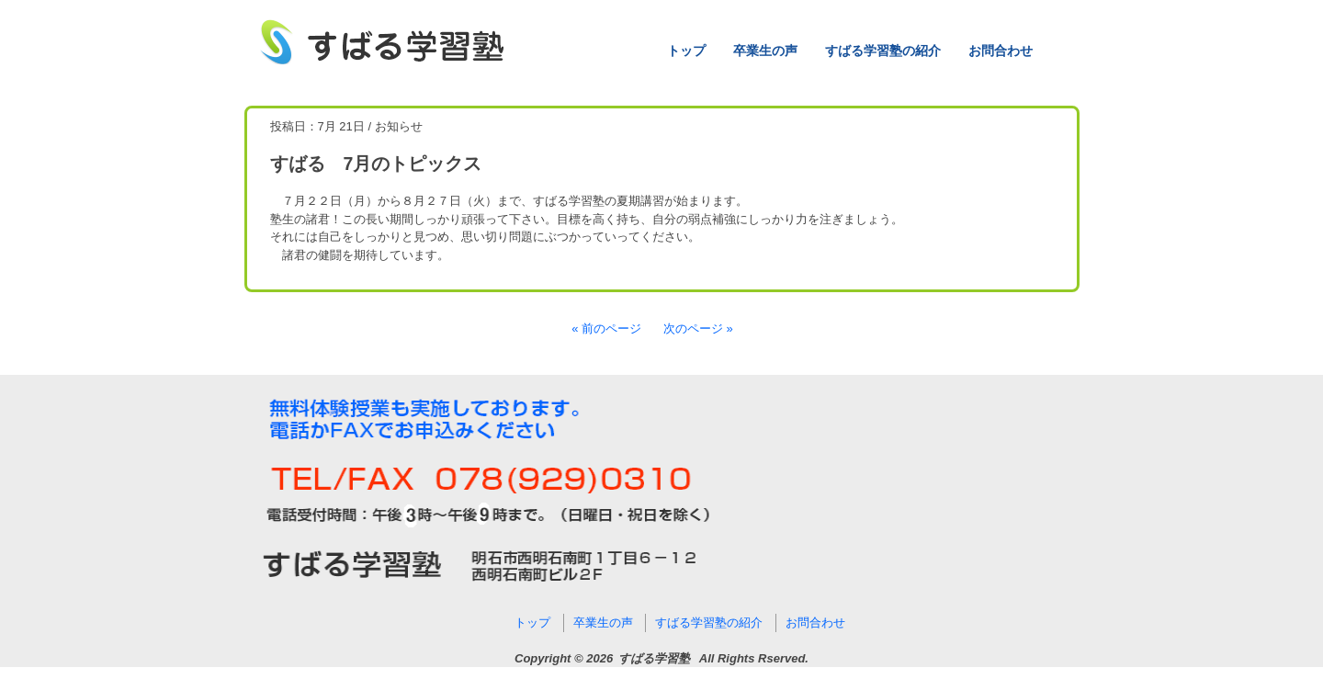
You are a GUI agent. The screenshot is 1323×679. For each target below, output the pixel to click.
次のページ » (698, 328)
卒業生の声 (765, 50)
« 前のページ (606, 328)
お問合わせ (1000, 50)
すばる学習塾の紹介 (883, 50)
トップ (686, 50)
